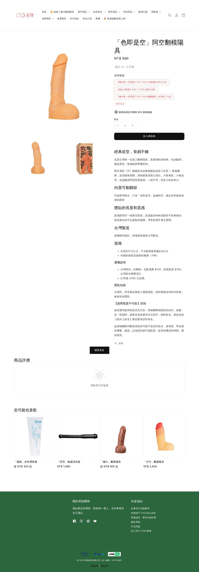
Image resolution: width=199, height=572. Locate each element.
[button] (169, 15)
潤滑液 (154, 11)
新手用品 (82, 11)
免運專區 (61, 18)
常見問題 (135, 526)
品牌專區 (46, 18)
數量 (116, 119)
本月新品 (74, 18)
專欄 (97, 18)
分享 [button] (118, 343)
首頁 (44, 11)
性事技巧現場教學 (140, 508)
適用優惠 (119, 75)
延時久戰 (142, 11)
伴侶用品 (127, 11)
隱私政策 (95, 566)
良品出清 (87, 18)
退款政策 (104, 566)
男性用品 (112, 11)
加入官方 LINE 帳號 (141, 530)
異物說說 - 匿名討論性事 (143, 517)
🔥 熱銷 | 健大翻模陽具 (62, 11)
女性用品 (97, 11)
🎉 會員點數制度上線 (114, 18)
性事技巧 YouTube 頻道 (143, 513)
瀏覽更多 (120, 103)
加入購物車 (149, 136)
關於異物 (135, 522)
